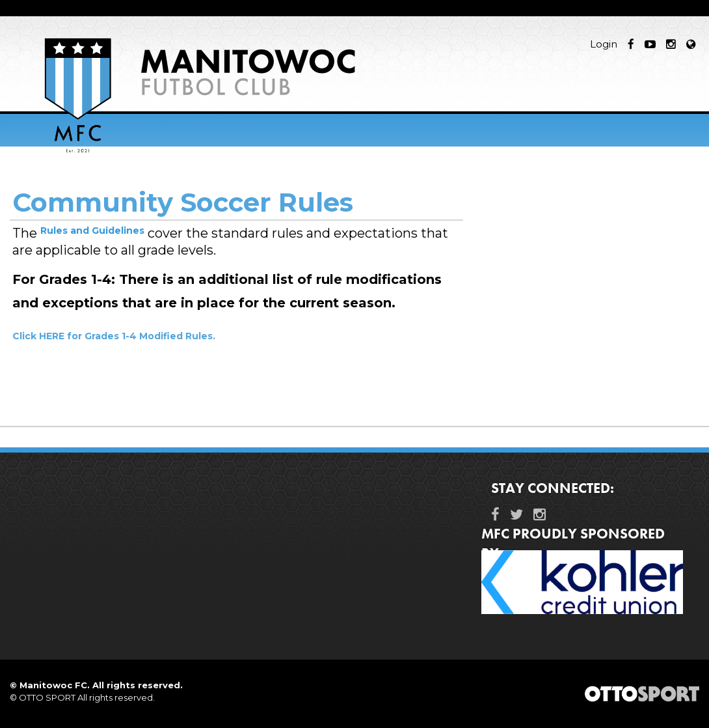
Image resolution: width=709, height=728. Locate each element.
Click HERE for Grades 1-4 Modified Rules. (113, 336)
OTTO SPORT (47, 697)
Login (603, 44)
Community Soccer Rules (182, 202)
